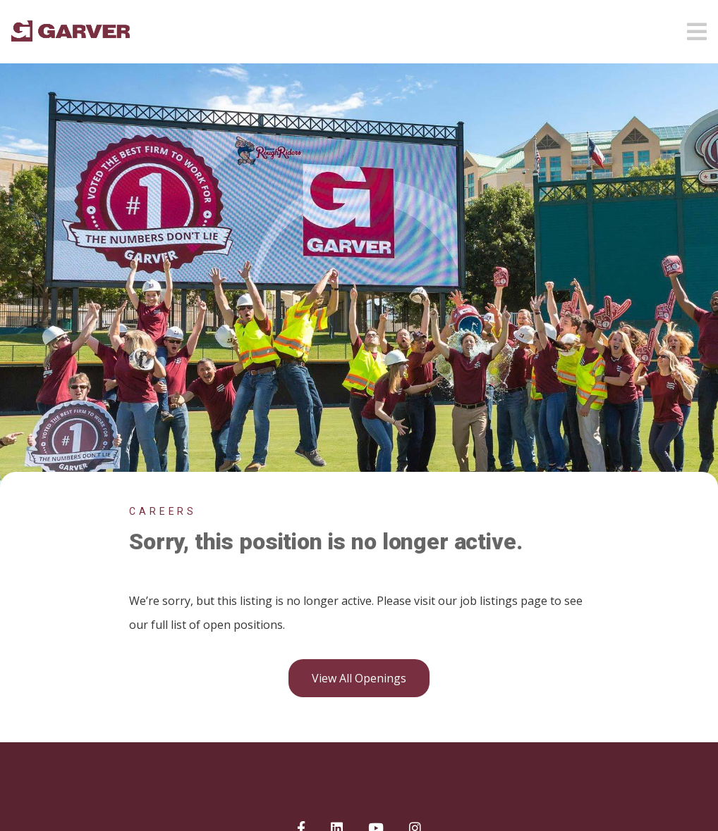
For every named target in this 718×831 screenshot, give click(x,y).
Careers (163, 511)
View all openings (359, 678)
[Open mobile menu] (697, 27)
